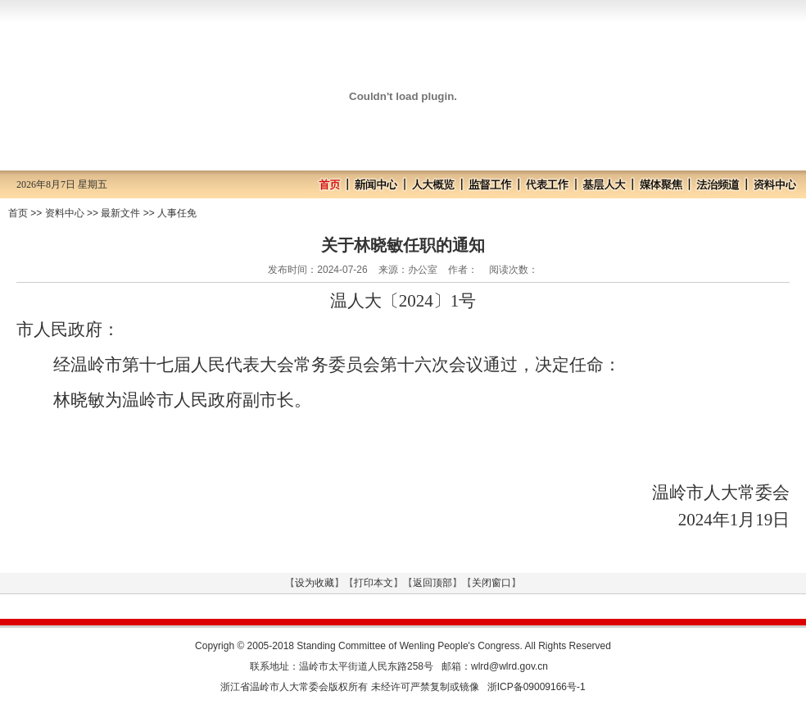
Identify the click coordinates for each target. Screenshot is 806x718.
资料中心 (64, 213)
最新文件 (120, 213)
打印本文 (373, 582)
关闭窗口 (491, 582)
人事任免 (177, 213)
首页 (18, 213)
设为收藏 (314, 582)
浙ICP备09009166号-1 (536, 687)
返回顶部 (432, 582)
